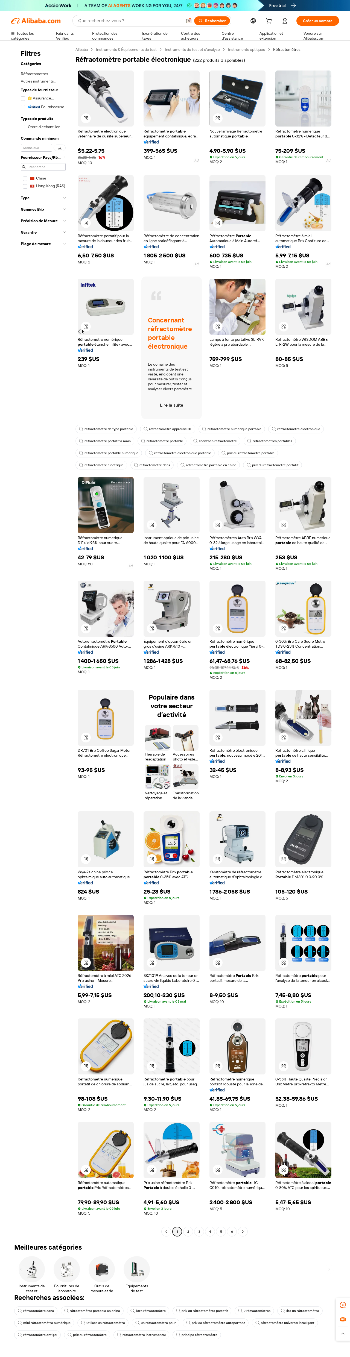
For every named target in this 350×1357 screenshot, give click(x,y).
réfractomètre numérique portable (231, 429)
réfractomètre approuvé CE (168, 429)
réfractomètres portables (269, 441)
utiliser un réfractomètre (103, 1323)
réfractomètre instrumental (141, 1335)
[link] (343, 1305)
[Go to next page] (243, 1231)
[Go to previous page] (166, 1231)
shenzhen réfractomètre (215, 441)
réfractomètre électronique (296, 429)
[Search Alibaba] (129, 21)
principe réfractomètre (196, 1335)
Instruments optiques (246, 49)
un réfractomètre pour (155, 1323)
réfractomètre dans (152, 465)
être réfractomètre (148, 1311)
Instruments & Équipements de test (126, 49)
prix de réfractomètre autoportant (215, 1323)
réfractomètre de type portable (106, 429)
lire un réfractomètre (300, 1311)
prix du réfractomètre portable (248, 453)
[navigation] (41, 641)
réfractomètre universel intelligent (284, 1323)
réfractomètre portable (162, 441)
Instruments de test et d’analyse (192, 49)
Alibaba (81, 49)
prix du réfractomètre (87, 1335)
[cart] (270, 21)
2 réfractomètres (254, 1311)
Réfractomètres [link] (287, 49)
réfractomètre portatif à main (105, 441)
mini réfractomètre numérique (44, 1323)
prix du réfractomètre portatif (272, 465)
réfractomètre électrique (101, 465)
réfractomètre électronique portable (180, 453)
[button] (188, 20)
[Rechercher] (212, 20)
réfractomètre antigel (37, 1335)
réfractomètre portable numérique (108, 453)
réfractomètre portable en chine (208, 465)
